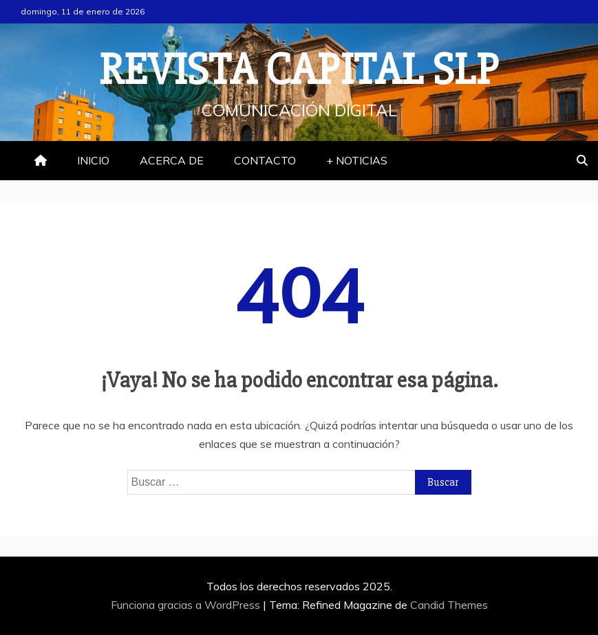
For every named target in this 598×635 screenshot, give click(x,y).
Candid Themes (449, 605)
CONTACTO (265, 160)
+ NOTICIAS (356, 160)
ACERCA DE (172, 160)
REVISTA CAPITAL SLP (299, 70)
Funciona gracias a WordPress (187, 605)
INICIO (93, 160)
